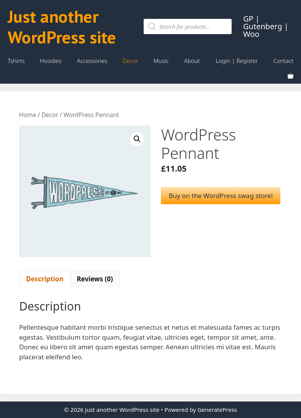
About (192, 60)
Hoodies (51, 60)
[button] (137, 139)
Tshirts (16, 60)
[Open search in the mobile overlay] (188, 26)
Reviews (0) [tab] (95, 278)
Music (161, 60)
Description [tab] (44, 278)
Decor (130, 60)
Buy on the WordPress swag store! (220, 195)
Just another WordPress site (62, 26)
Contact (283, 60)
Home (27, 115)
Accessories (92, 60)
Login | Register (237, 60)
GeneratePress (217, 409)
